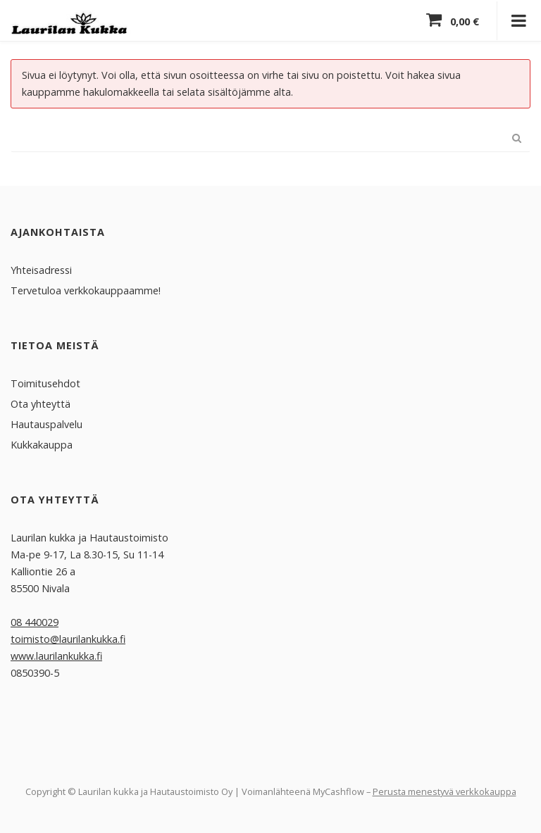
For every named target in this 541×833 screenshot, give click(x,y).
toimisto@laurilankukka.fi (68, 638)
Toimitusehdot (45, 382)
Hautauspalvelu (46, 423)
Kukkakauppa (42, 444)
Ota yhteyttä (40, 403)
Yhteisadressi (41, 269)
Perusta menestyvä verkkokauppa (444, 790)
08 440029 (34, 621)
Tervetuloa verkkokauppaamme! (86, 289)
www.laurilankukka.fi (56, 655)
